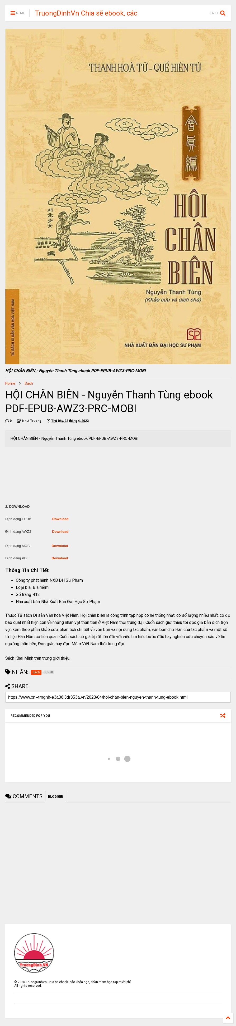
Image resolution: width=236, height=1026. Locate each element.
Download (60, 519)
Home (10, 383)
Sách (29, 383)
